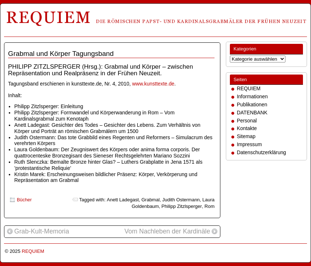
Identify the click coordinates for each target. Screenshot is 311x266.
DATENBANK (252, 112)
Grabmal (150, 199)
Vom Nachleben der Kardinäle (170, 231)
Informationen (252, 96)
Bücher (24, 199)
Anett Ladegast (123, 199)
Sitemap (246, 136)
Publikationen (252, 104)
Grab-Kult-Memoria (38, 231)
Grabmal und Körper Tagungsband (61, 53)
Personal (247, 120)
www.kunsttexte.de (153, 84)
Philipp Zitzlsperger (182, 206)
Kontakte (247, 128)
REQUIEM (249, 88)
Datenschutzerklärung (261, 152)
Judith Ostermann (181, 199)
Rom (210, 206)
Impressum (249, 144)
